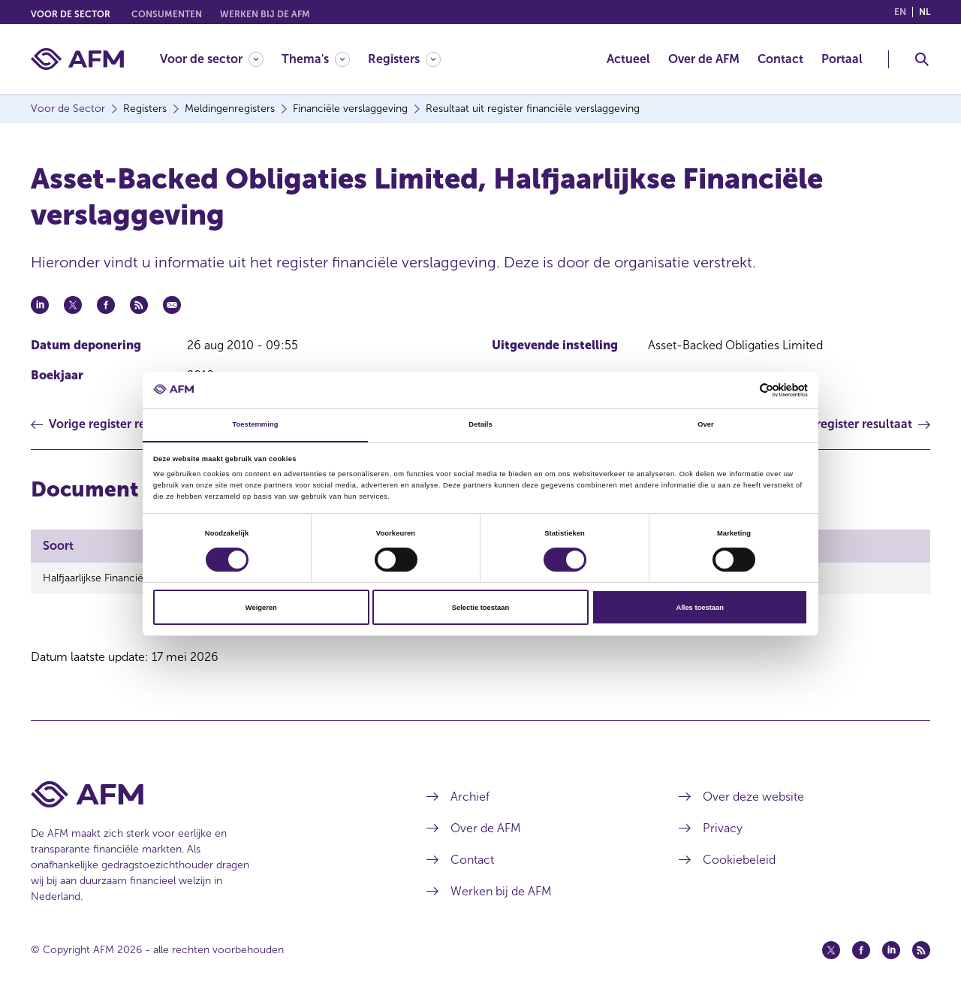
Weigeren (261, 607)
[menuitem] (221, 59)
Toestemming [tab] (255, 424)
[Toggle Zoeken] (922, 59)
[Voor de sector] (212, 59)
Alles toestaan (699, 607)
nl (924, 12)
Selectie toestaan (480, 607)
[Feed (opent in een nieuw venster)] (921, 950)
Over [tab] (705, 424)
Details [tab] (480, 424)
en (900, 12)
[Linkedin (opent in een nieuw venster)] (891, 950)
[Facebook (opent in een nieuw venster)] (861, 950)
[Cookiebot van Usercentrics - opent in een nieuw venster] (742, 389)
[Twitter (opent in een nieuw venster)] (831, 950)
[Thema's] (316, 59)
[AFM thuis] (77, 59)
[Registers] (404, 59)
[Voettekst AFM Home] (206, 794)
